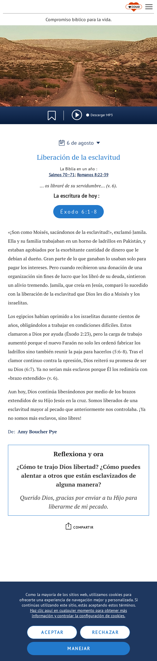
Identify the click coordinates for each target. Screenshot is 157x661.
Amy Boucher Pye (37, 431)
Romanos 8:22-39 (92, 174)
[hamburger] (149, 7)
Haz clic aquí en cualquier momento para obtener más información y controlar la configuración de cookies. (78, 613)
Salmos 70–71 (62, 174)
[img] (77, 115)
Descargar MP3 (99, 115)
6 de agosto (79, 142)
